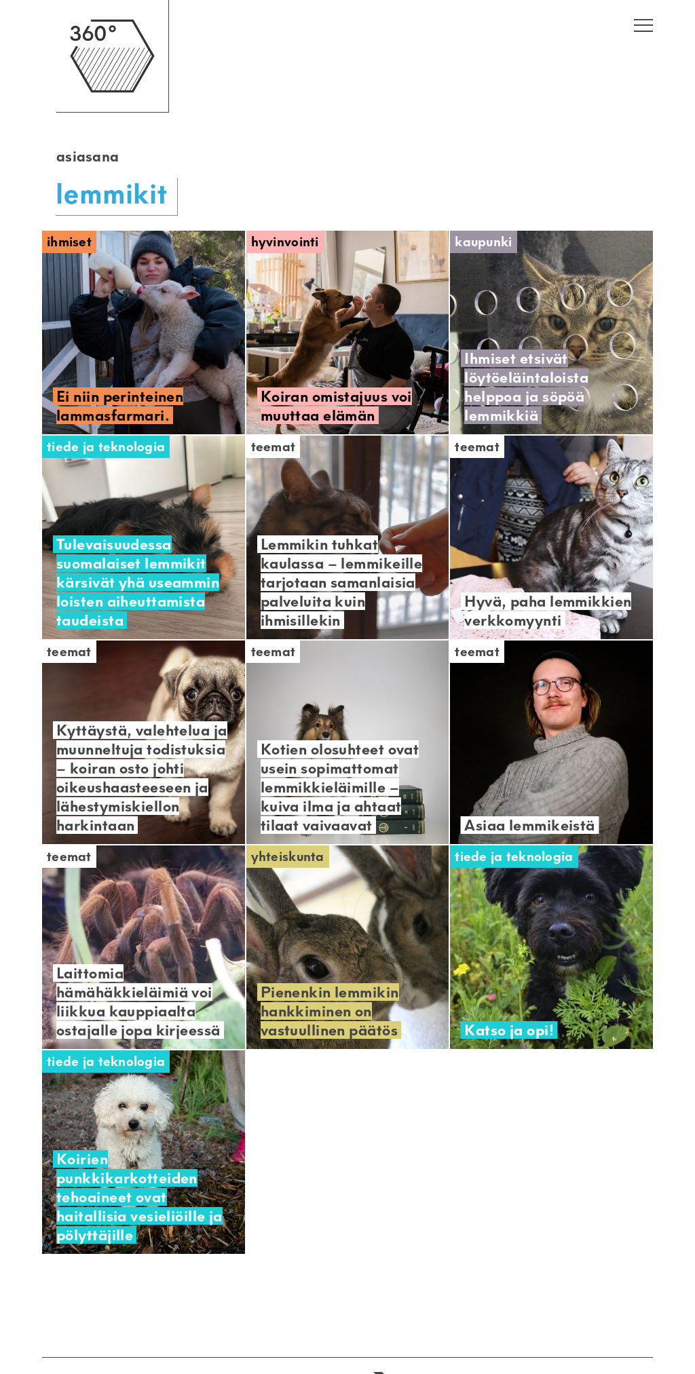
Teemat (273, 447)
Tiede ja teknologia (106, 447)
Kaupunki (483, 242)
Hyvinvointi (285, 242)
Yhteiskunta (287, 856)
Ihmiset (69, 242)
